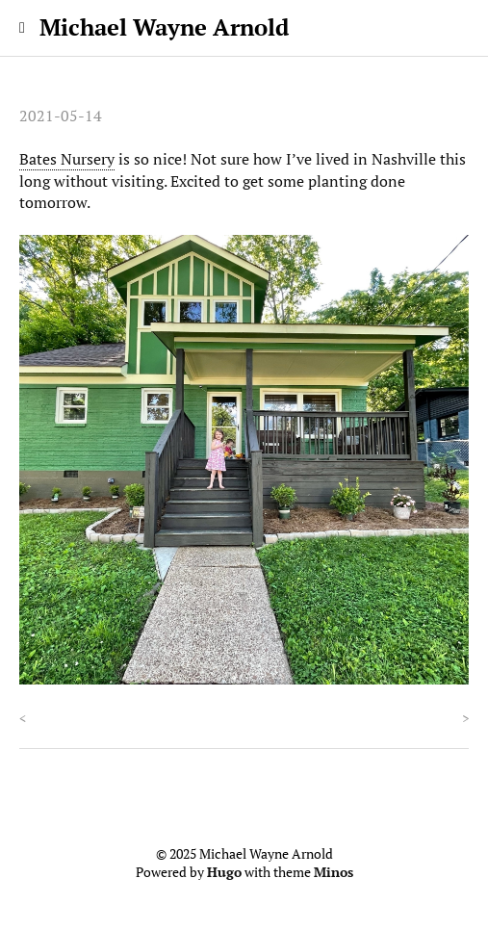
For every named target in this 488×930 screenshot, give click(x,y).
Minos (333, 872)
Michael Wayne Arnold (164, 27)
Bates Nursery (67, 158)
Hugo (224, 872)
